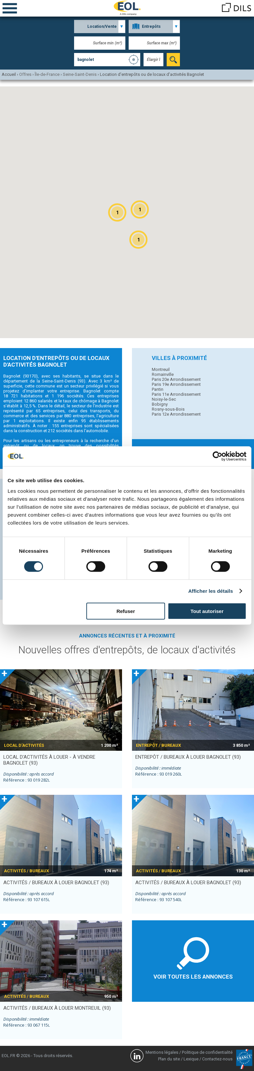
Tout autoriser (207, 611)
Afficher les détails (210, 591)
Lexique (191, 1058)
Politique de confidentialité (207, 1052)
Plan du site (169, 1058)
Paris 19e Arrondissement (176, 384)
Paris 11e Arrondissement (176, 394)
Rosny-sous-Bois (168, 409)
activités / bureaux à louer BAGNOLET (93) (56, 883)
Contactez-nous (217, 1058)
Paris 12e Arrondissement (176, 414)
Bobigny (160, 404)
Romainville (163, 374)
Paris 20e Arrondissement (176, 379)
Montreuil (161, 369)
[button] (140, 209)
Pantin (157, 389)
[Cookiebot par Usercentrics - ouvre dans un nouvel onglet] (217, 456)
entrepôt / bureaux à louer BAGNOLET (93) (188, 757)
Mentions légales (162, 1052)
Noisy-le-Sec (164, 399)
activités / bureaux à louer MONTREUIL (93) (57, 1008)
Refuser (125, 611)
